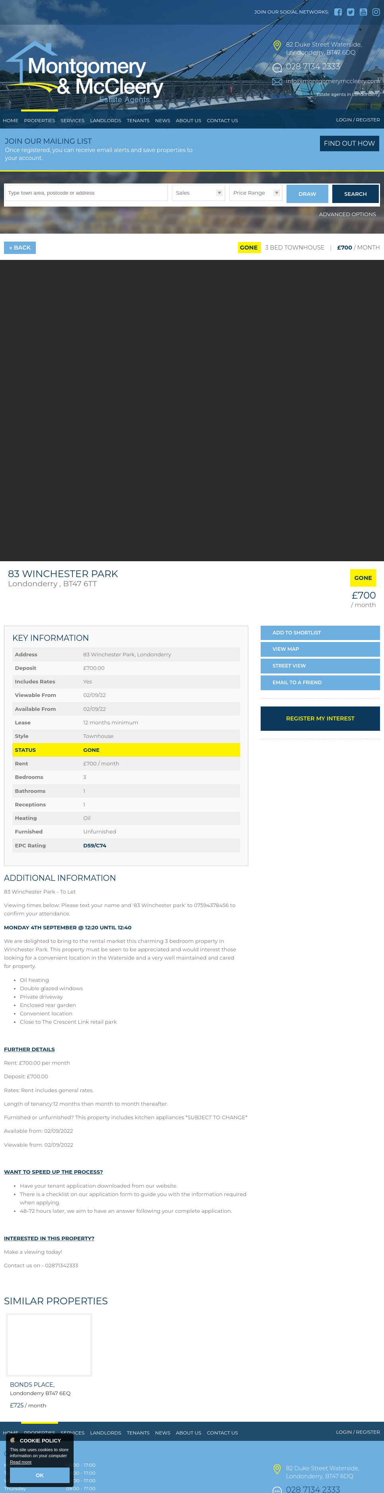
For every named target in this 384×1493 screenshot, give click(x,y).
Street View (289, 680)
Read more (20, 1463)
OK (40, 1475)
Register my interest (320, 732)
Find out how (349, 160)
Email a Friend (297, 696)
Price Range (249, 209)
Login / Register (358, 136)
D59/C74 (94, 859)
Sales (182, 209)
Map (286, 663)
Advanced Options (347, 228)
